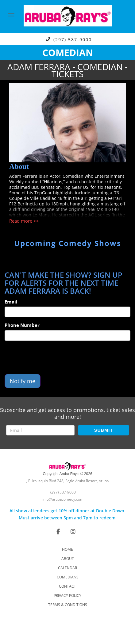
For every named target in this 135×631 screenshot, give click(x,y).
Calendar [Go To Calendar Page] (67, 567)
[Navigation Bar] (11, 15)
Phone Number (22, 325)
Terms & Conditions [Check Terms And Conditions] (67, 604)
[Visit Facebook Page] (58, 531)
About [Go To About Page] (67, 558)
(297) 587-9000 (72, 39)
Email (11, 302)
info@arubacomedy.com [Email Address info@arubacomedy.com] (62, 499)
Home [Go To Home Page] (67, 549)
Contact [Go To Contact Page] (67, 586)
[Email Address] (40, 430)
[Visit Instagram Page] (73, 531)
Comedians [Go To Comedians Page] (68, 577)
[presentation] (51, 357)
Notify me (22, 381)
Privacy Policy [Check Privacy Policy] (67, 595)
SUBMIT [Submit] (103, 430)
